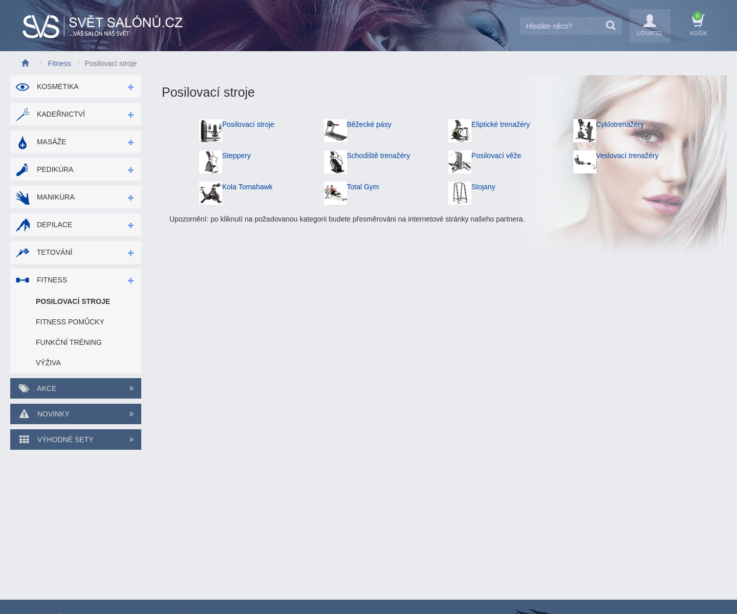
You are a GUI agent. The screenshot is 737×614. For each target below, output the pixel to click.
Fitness (41, 280)
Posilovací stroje (73, 301)
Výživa (48, 363)
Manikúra (45, 197)
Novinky (76, 414)
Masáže (40, 142)
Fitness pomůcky (70, 322)
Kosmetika (47, 86)
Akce (76, 388)
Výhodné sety (76, 439)
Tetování (43, 252)
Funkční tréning (69, 342)
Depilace (43, 224)
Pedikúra (44, 169)
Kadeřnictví (50, 114)
